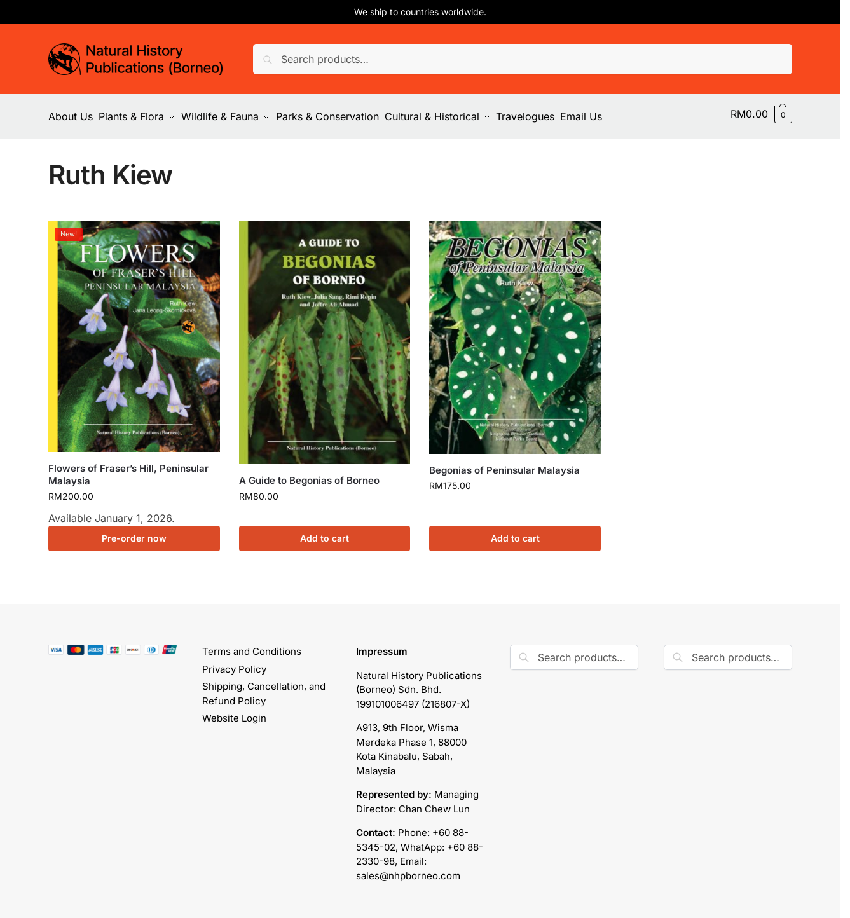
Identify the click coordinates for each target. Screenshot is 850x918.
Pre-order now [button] (134, 532)
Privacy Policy (234, 663)
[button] (761, 114)
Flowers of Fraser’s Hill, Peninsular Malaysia (128, 468)
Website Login (234, 712)
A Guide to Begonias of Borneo (309, 475)
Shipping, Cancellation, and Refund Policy (264, 688)
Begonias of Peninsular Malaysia (504, 464)
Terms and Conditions (251, 646)
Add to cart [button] (324, 532)
